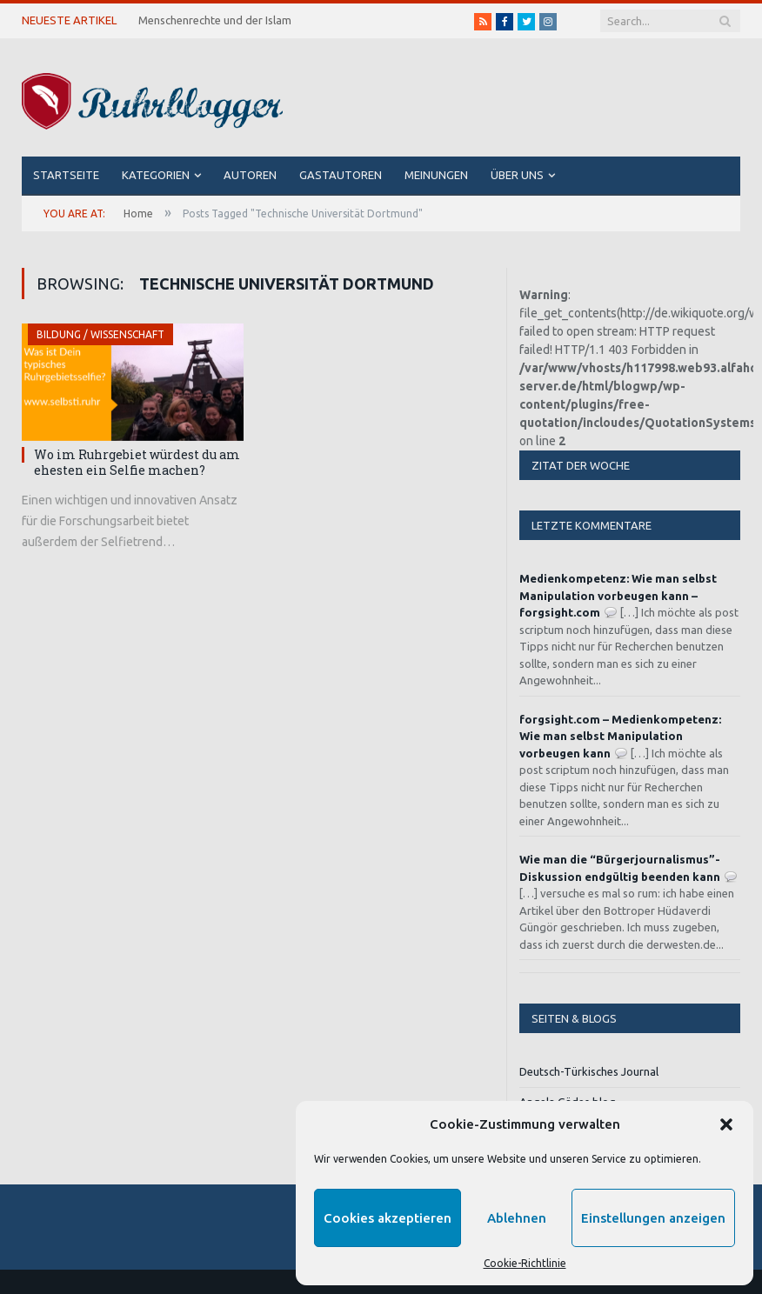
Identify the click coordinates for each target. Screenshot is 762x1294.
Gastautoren (340, 175)
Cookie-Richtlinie (525, 1263)
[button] (726, 1124)
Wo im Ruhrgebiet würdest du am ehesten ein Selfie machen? (137, 462)
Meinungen (436, 175)
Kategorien (156, 175)
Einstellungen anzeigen (653, 1218)
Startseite (66, 175)
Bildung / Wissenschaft (100, 334)
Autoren (250, 175)
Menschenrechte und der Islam (214, 20)
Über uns (517, 175)
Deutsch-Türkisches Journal (588, 1071)
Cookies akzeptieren (387, 1218)
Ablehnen (516, 1218)
